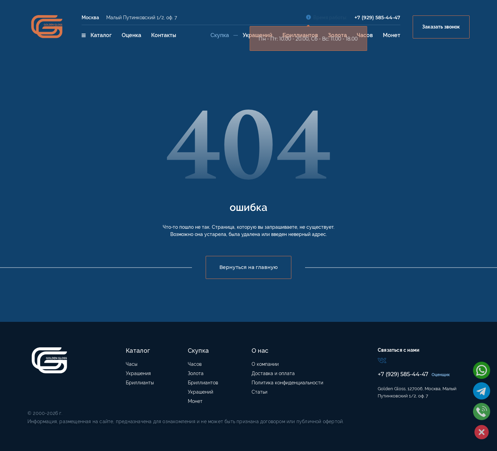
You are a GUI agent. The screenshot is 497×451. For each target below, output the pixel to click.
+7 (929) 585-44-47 (377, 17)
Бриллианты (140, 382)
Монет (391, 35)
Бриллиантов (300, 35)
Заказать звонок (441, 27)
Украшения (138, 373)
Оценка (131, 35)
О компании (265, 364)
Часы (131, 364)
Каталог (97, 35)
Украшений (257, 35)
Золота (337, 35)
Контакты (163, 35)
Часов (365, 35)
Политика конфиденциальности (287, 382)
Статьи (259, 392)
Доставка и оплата (273, 373)
